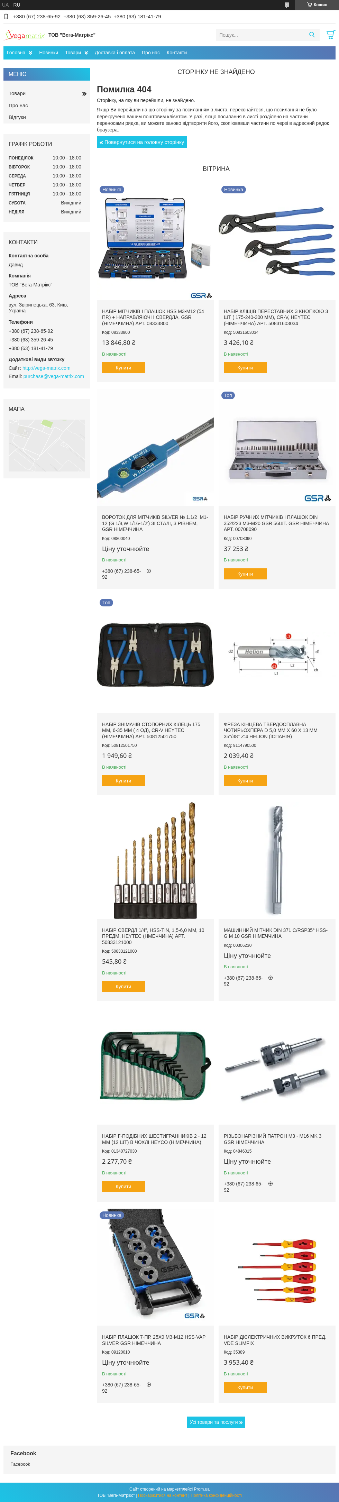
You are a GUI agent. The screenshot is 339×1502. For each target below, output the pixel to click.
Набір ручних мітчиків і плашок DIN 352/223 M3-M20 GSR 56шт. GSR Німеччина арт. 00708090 (276, 523)
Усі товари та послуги (214, 1422)
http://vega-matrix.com (46, 368)
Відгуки (17, 117)
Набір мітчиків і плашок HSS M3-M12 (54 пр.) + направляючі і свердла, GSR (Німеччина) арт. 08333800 (153, 317)
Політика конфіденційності (216, 1495)
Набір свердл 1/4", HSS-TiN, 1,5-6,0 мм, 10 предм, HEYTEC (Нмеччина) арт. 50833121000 (153, 936)
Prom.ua (202, 1489)
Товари (73, 52)
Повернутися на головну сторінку (144, 142)
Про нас (151, 52)
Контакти (177, 52)
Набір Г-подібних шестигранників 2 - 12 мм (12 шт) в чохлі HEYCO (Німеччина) (154, 1139)
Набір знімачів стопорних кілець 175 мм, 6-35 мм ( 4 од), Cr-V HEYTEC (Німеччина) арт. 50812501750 (151, 730)
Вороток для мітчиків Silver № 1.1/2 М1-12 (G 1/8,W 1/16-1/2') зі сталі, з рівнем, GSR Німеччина (155, 523)
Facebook (20, 1464)
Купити (123, 367)
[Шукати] (312, 35)
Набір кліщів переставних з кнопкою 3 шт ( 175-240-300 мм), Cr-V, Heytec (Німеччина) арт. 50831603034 (276, 317)
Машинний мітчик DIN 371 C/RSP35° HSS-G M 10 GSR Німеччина (276, 933)
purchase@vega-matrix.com (54, 376)
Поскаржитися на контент (162, 1495)
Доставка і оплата (115, 52)
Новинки (48, 52)
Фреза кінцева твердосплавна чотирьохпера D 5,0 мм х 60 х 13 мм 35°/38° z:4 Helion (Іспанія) (271, 730)
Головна (16, 52)
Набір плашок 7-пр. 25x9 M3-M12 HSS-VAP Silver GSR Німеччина (153, 1340)
